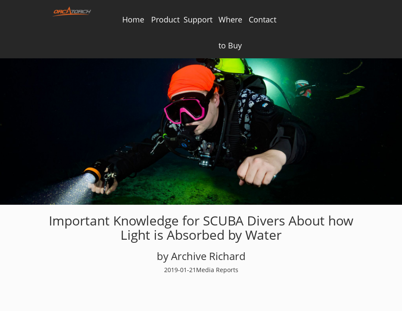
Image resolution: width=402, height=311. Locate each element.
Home (133, 19)
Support (198, 19)
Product (165, 19)
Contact (262, 19)
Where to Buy (230, 32)
